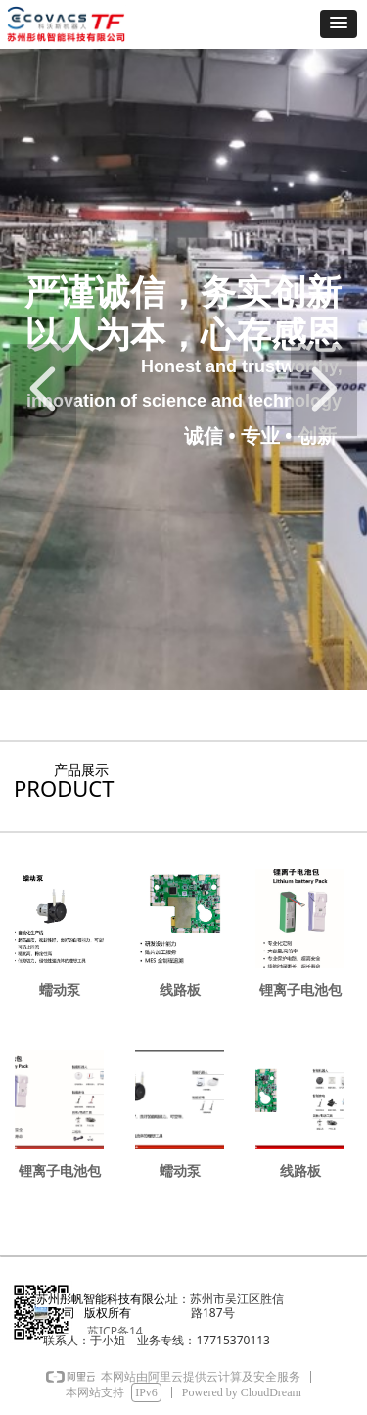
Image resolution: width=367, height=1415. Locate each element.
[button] (338, 24)
